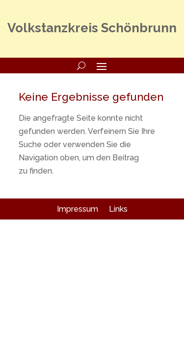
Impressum (77, 209)
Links (118, 209)
